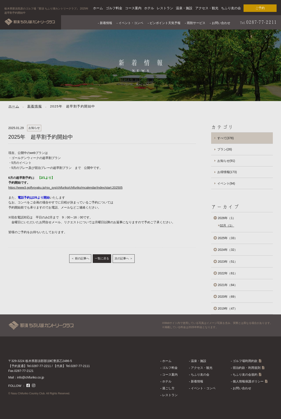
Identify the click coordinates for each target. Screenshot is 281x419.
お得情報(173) (227, 172)
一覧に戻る (102, 258)
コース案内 (133, 8)
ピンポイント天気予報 (165, 23)
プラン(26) (224, 149)
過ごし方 (168, 388)
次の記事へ (122, 258)
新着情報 (106, 23)
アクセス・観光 (206, 8)
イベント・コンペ (131, 23)
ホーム (98, 8)
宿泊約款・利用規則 (247, 367)
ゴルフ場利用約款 (245, 361)
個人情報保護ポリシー (248, 381)
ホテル (149, 8)
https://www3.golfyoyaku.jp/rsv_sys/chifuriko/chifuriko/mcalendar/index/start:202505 (65, 187)
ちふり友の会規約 (245, 374)
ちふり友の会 (231, 8)
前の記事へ (82, 258)
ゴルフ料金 (114, 8)
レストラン (165, 8)
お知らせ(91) (226, 160)
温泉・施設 (184, 8)
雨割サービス (196, 23)
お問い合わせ (221, 23)
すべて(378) (225, 138)
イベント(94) (226, 183)
